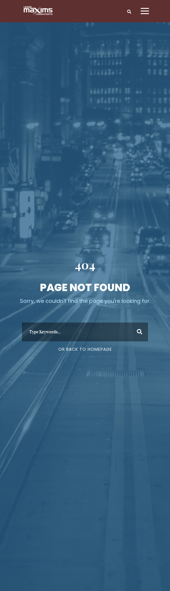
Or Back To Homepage (85, 349)
